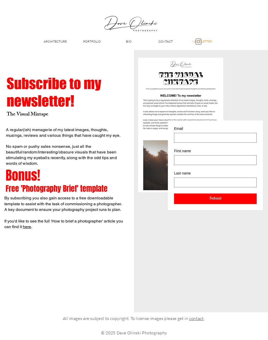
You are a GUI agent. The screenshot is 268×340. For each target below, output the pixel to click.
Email (178, 129)
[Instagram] (198, 41)
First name (182, 151)
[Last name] (213, 182)
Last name (182, 173)
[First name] (213, 160)
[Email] (213, 137)
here (27, 226)
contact (196, 318)
